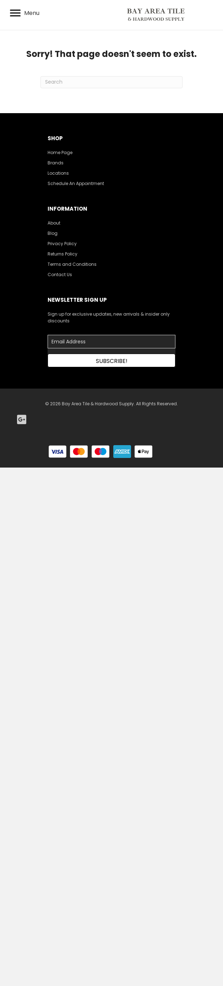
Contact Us (60, 274)
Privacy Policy (62, 244)
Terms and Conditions (72, 264)
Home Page (60, 152)
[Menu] (24, 13)
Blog (53, 233)
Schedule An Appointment (76, 183)
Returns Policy (62, 254)
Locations (58, 173)
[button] (111, 360)
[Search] (111, 82)
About (54, 223)
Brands (56, 163)
